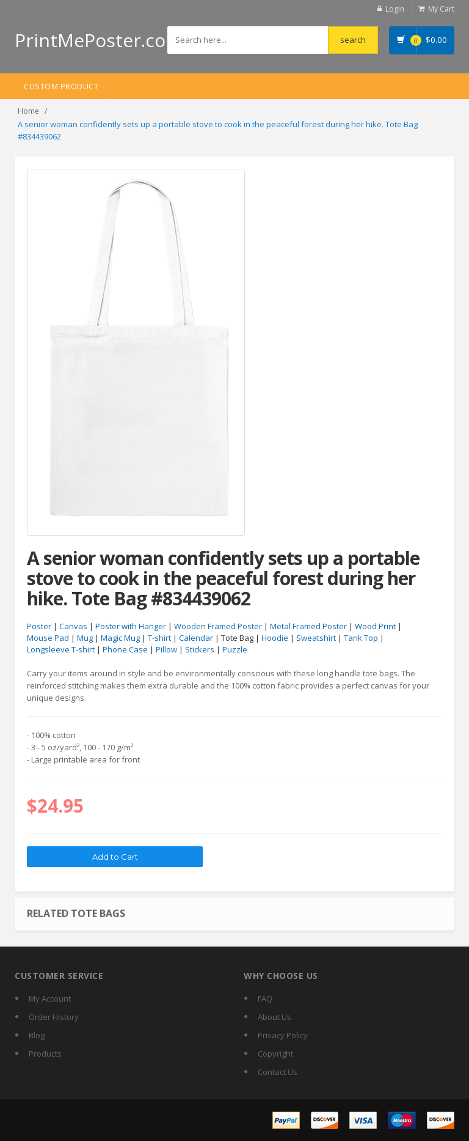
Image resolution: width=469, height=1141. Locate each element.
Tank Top (361, 637)
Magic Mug (120, 637)
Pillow (166, 649)
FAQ (265, 998)
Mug (85, 637)
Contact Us (277, 1071)
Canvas (73, 626)
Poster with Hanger (130, 626)
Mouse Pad (48, 637)
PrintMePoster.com (99, 40)
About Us (274, 1016)
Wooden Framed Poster (218, 626)
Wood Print (375, 626)
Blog (37, 1035)
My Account (50, 998)
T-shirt (159, 637)
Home (28, 111)
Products (45, 1053)
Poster (39, 626)
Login (394, 9)
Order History (54, 1016)
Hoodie (274, 637)
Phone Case (125, 649)
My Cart (441, 9)
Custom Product (61, 86)
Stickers (199, 649)
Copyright (275, 1053)
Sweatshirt (316, 637)
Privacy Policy (283, 1035)
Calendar (196, 637)
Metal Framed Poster (308, 626)
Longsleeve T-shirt (61, 649)
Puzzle (234, 649)
